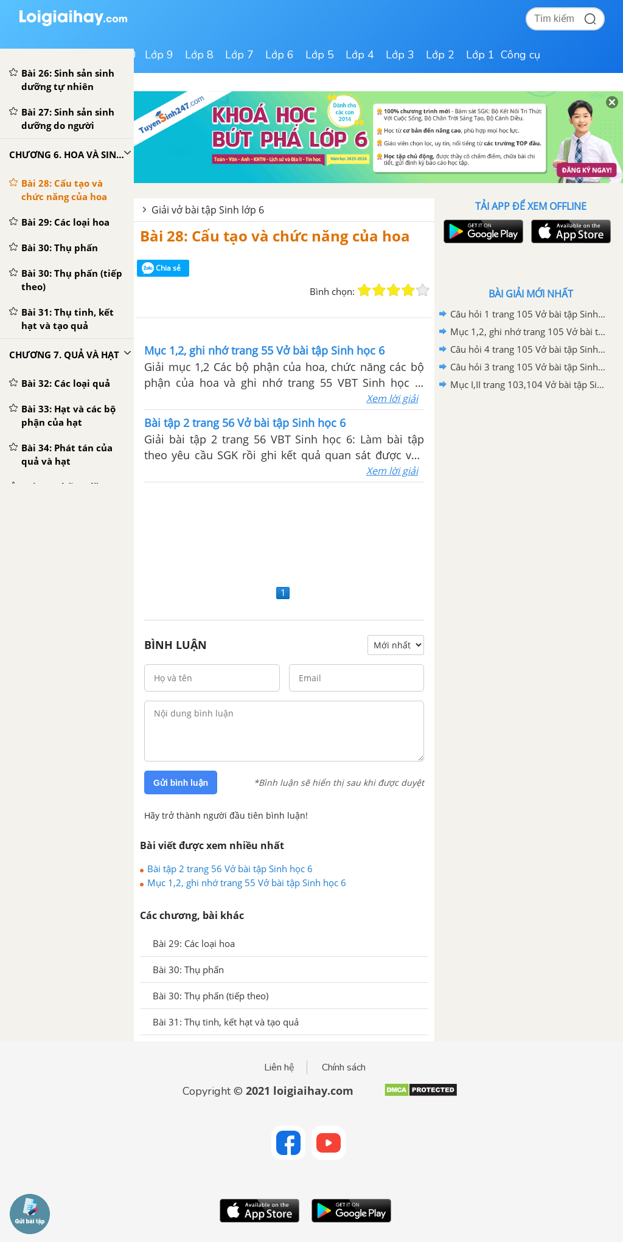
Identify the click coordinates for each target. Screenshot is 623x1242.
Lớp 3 (400, 54)
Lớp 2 (440, 54)
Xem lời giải (392, 398)
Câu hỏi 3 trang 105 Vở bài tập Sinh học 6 (528, 367)
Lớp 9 (159, 54)
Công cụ (520, 54)
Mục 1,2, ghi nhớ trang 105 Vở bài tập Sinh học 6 (528, 331)
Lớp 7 (239, 54)
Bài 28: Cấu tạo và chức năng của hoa (275, 236)
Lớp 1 (480, 54)
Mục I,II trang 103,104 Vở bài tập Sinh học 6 (528, 384)
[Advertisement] (284, 532)
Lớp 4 (360, 54)
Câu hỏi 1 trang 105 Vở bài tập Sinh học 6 (528, 314)
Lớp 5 (319, 54)
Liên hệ (279, 1067)
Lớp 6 (279, 54)
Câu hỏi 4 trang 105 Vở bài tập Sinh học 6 (528, 349)
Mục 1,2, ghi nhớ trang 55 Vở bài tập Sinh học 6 (246, 882)
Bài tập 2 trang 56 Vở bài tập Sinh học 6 (230, 868)
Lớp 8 (199, 54)
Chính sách (344, 1067)
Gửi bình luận (180, 783)
